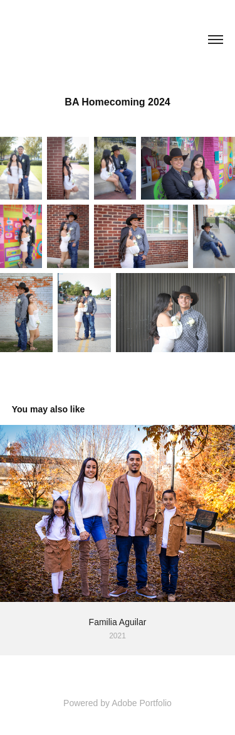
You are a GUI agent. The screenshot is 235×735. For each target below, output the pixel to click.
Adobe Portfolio (142, 703)
